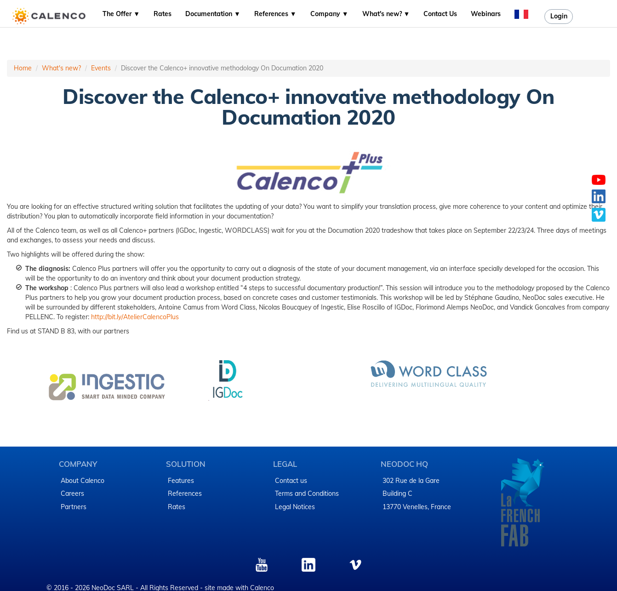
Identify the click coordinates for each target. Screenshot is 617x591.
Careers (72, 493)
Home (23, 68)
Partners (73, 507)
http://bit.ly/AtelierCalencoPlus (135, 317)
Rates (162, 14)
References (185, 493)
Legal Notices (295, 507)
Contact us (291, 480)
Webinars (486, 14)
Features (181, 480)
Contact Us (440, 14)
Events (101, 68)
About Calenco (82, 480)
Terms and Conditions (307, 493)
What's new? (61, 68)
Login (558, 16)
